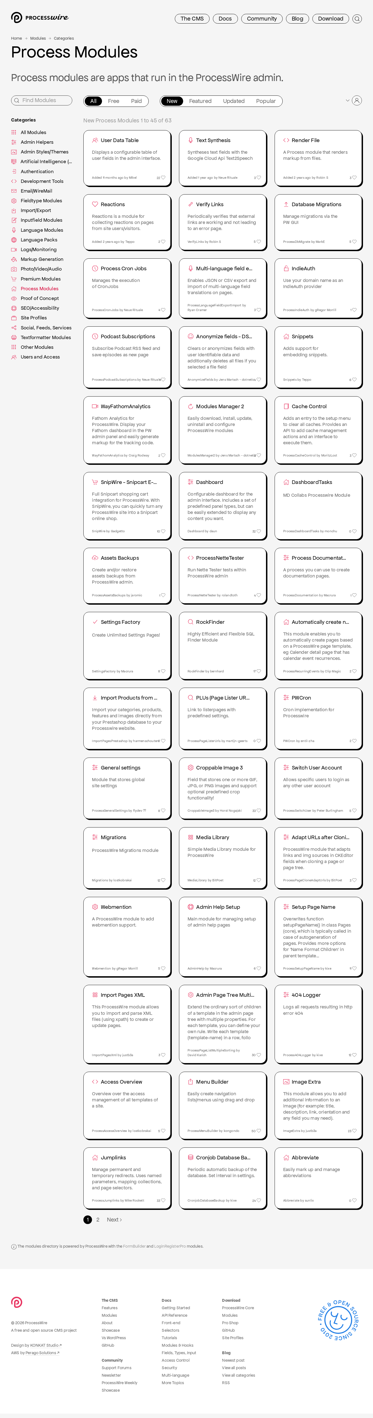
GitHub (108, 1349)
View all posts (234, 1372)
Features (110, 1312)
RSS (226, 1387)
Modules (38, 38)
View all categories (238, 1379)
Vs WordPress (114, 1342)
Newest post (233, 1364)
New (172, 101)
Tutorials (169, 1342)
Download (330, 18)
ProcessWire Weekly (120, 1387)
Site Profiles (232, 1342)
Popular (266, 101)
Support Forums (116, 1372)
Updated (234, 101)
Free (114, 101)
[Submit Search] (357, 18)
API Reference (174, 1319)
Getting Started (176, 1312)
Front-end (171, 1327)
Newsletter (111, 1379)
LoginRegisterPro (170, 1250)
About (107, 1327)
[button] (353, 100)
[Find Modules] (41, 100)
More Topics (173, 1387)
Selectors (170, 1334)
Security (169, 1372)
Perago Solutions (41, 1357)
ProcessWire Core (238, 1312)
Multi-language (175, 1379)
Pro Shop (230, 1327)
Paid (136, 101)
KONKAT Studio (44, 1349)
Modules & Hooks (177, 1349)
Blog (297, 18)
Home (16, 38)
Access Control (175, 1364)
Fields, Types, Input (179, 1357)
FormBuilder (134, 1250)
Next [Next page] (114, 1224)
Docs (225, 18)
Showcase (111, 1334)
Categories (64, 38)
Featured (200, 101)
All (93, 101)
